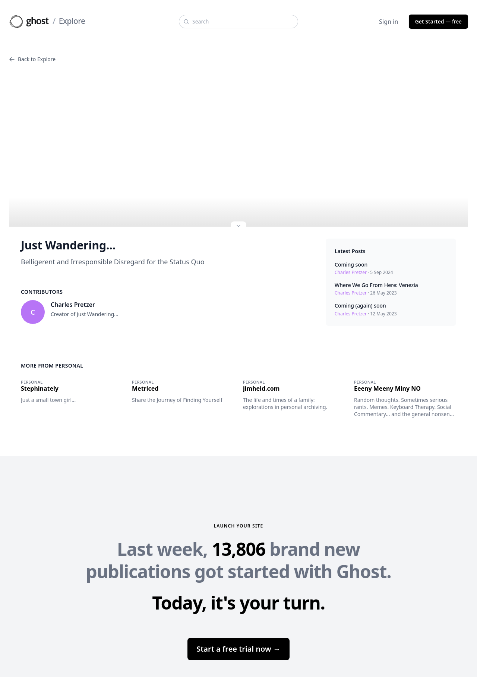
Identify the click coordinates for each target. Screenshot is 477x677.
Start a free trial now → (238, 649)
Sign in (388, 22)
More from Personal (52, 365)
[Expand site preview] (238, 226)
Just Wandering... (68, 245)
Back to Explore (32, 59)
